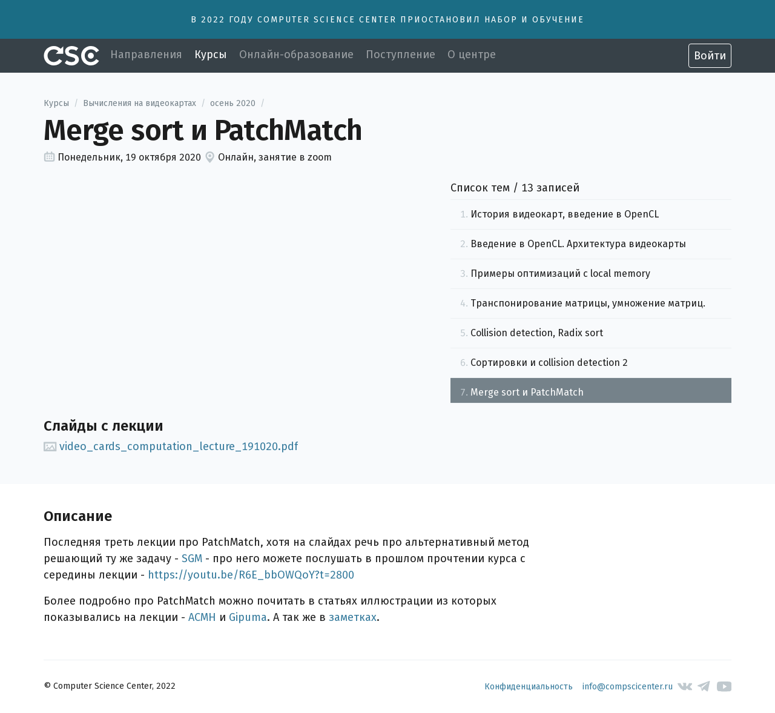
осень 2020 (233, 103)
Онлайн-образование (296, 54)
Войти (710, 55)
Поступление (400, 54)
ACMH (202, 617)
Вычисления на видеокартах (139, 103)
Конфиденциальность (528, 686)
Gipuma (248, 617)
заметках (353, 617)
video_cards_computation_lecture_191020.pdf (171, 446)
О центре (471, 54)
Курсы (210, 54)
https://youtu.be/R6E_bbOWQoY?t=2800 (251, 575)
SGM (192, 558)
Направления (146, 54)
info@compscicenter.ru (627, 686)
